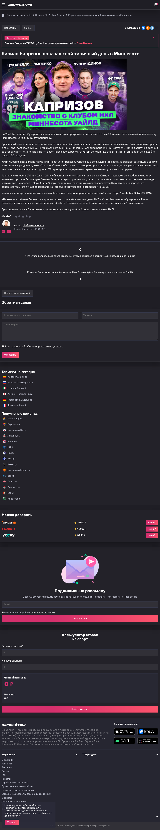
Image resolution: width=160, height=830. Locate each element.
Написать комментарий (17, 293)
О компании (8, 760)
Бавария (10, 441)
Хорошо (11, 822)
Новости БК (11, 28)
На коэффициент (12, 660)
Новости (6, 779)
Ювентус (10, 464)
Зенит (8, 475)
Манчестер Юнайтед (16, 470)
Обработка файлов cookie (15, 782)
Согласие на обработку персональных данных (26, 794)
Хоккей (28, 28)
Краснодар (11, 498)
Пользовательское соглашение (18, 790)
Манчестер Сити (14, 430)
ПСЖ (8, 447)
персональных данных (49, 346)
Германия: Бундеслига (16, 399)
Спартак (10, 481)
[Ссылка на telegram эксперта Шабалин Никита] (3, 231)
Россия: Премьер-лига (16, 382)
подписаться (80, 618)
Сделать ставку (80, 709)
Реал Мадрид (12, 418)
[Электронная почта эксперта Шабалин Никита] (9, 231)
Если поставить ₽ (12, 646)
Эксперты (7, 798)
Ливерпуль (11, 435)
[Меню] (3, 4)
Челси (8, 453)
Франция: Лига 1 (13, 405)
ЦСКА (8, 493)
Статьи (5, 771)
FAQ (3, 775)
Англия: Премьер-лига (16, 394)
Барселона (11, 424)
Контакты (7, 763)
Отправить (10, 354)
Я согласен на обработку (33, 346)
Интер (9, 458)
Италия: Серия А (13, 388)
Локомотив (11, 487)
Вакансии (7, 767)
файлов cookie (12, 815)
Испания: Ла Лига (15, 376)
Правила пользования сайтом (17, 786)
